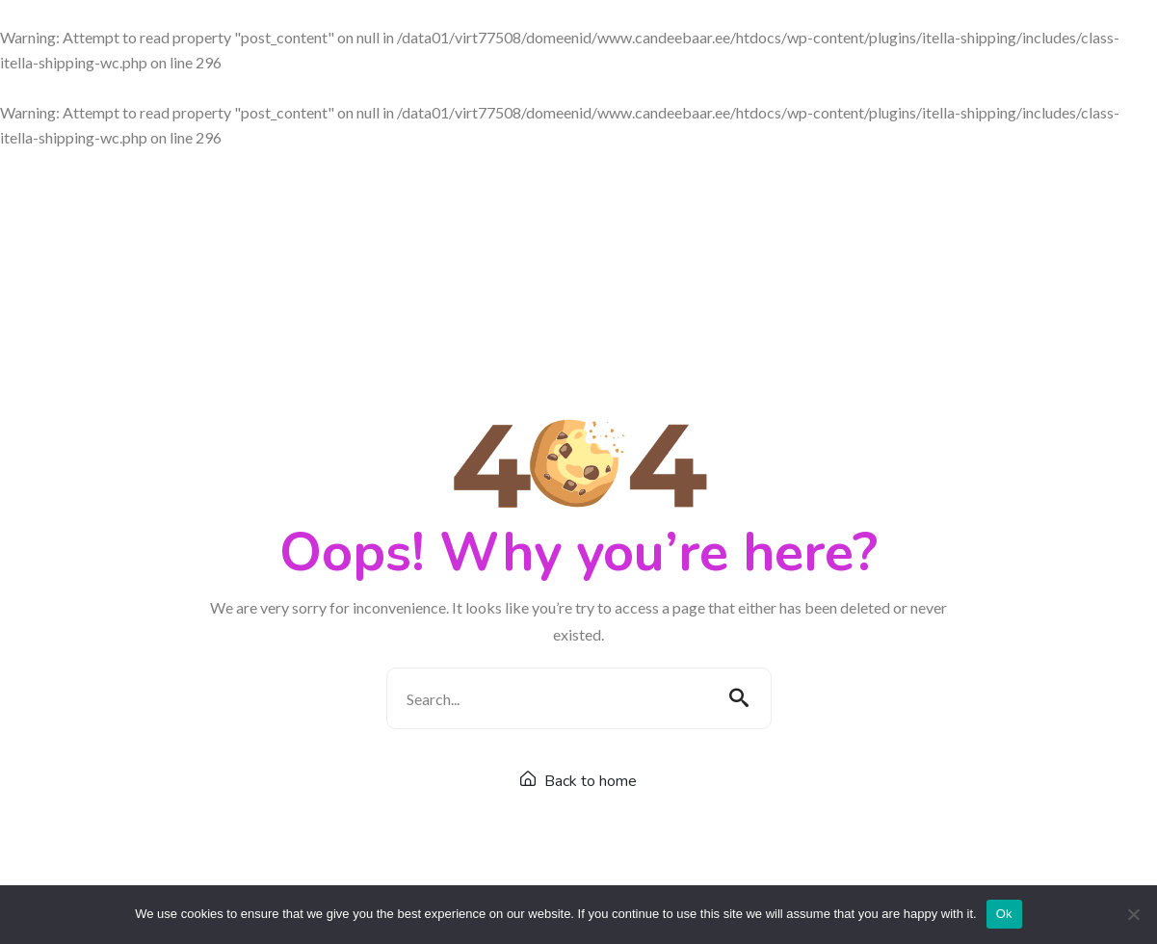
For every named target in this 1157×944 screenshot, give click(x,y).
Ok (1004, 913)
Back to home (578, 781)
